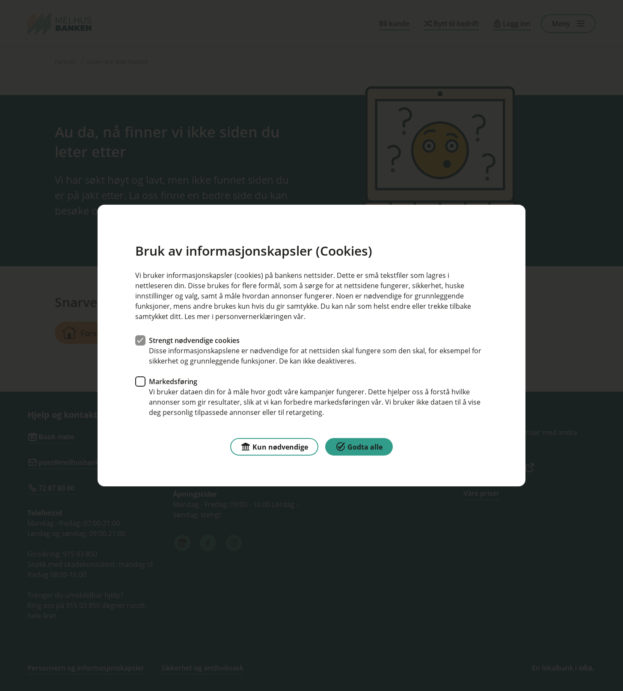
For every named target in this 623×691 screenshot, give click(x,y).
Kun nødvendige (274, 446)
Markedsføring (173, 381)
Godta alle (359, 446)
